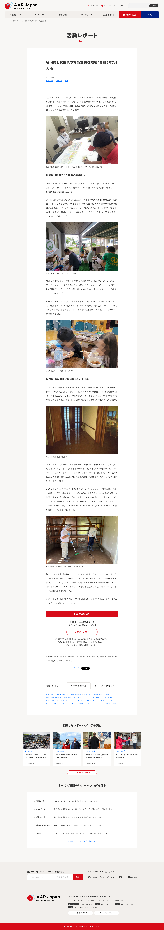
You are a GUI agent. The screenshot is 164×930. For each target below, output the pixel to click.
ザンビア (107, 703)
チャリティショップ (109, 6)
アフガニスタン (77, 700)
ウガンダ (98, 703)
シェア (76, 668)
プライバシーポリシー (107, 913)
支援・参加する (108, 15)
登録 (78, 877)
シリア (56, 703)
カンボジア (77, 697)
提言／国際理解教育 (53, 697)
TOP (7, 21)
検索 (154, 5)
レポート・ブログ (86, 15)
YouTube (134, 877)
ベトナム (55, 700)
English (121, 6)
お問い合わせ (94, 6)
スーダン (82, 703)
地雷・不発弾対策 (62, 695)
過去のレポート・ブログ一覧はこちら (83, 841)
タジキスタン (89, 700)
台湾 (47, 700)
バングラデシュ (107, 697)
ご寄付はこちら (83, 632)
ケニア (90, 703)
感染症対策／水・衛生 (101, 695)
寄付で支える (131, 15)
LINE (123, 877)
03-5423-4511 (106, 904)
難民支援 (49, 695)
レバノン (64, 703)
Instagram (113, 877)
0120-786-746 (86, 904)
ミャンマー (95, 697)
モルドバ (110, 700)
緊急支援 (59, 81)
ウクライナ (100, 700)
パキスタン (65, 700)
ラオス (86, 697)
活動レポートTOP (83, 773)
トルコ (48, 703)
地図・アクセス (82, 913)
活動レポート (16, 21)
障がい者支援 (76, 695)
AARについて (40, 15)
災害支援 (49, 81)
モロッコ (73, 703)
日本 (66, 81)
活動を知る (63, 15)
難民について (17, 15)
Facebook (94, 877)
